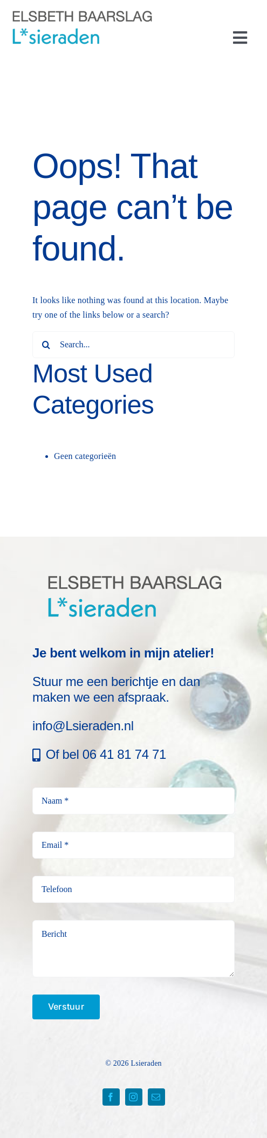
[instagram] (133, 1097)
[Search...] (133, 344)
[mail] (156, 1097)
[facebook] (111, 1097)
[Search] (45, 344)
